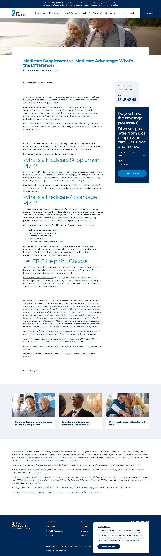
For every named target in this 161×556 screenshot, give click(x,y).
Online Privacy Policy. (131, 540)
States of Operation (75, 546)
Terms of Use (89, 546)
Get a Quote (51, 522)
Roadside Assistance (54, 531)
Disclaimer (62, 546)
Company (104, 13)
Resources (58, 13)
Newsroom (85, 535)
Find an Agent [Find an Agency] (150, 13)
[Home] (19, 13)
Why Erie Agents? (89, 13)
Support (84, 522)
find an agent (46, 273)
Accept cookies (107, 547)
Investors (84, 531)
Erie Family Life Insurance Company (38, 278)
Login (132, 13)
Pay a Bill (49, 535)
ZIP (120, 161)
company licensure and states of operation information (53, 460)
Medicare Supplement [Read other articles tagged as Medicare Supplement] (127, 90)
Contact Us (85, 526)
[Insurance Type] (132, 156)
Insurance (46, 13)
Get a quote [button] (131, 173)
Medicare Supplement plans (80, 281)
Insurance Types (126, 152)
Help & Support (72, 13)
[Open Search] (125, 13)
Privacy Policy (50, 546)
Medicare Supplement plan (62, 172)
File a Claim (50, 526)
